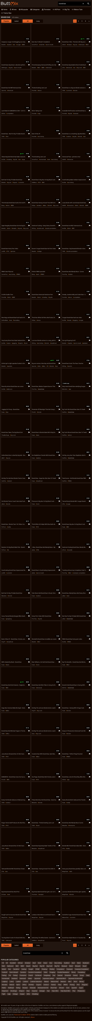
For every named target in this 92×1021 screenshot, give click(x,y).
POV (39, 182)
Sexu (33, 733)
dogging (75, 320)
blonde (75, 90)
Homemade (5, 978)
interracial (81, 44)
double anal (40, 228)
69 (7, 963)
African (20, 963)
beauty (69, 320)
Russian (25, 988)
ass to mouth (49, 44)
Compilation (60, 969)
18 (47, 366)
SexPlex (64, 412)
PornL (64, 940)
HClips (33, 205)
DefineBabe (5, 320)
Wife (28, 994)
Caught (31, 969)
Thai (74, 991)
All (28, 21)
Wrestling (35, 994)
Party (59, 984)
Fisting (15, 975)
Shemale (32, 988)
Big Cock (49, 966)
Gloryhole (68, 975)
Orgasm (38, 984)
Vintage (15, 994)
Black (71, 966)
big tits (11, 67)
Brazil (84, 966)
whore (8, 205)
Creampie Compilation (81, 969)
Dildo (45, 972)
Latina (11, 981)
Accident (13, 963)
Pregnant (84, 984)
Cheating (44, 969)
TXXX (63, 90)
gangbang (9, 619)
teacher (70, 366)
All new (13, 9)
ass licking (41, 136)
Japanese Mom (61, 978)
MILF (87, 44)
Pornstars (46, 9)
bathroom (9, 389)
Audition (66, 963)
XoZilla (3, 159)
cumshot (69, 90)
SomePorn (35, 44)
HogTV (3, 642)
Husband (14, 978)
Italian (30, 978)
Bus (9, 969)
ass (14, 44)
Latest (16, 21)
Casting (24, 969)
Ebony (73, 972)
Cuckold (4, 972)
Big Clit (42, 966)
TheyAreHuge (5, 435)
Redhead (11, 988)
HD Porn (56, 9)
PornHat (34, 90)
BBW (23, 44)
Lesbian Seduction (36, 981)
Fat (10, 975)
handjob (41, 894)
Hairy (87, 975)
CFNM (37, 969)
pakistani (85, 343)
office (7, 733)
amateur (39, 205)
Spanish (74, 988)
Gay (54, 975)
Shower (61, 988)
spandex (9, 366)
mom (37, 504)
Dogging (52, 972)
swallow (38, 458)
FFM (38, 550)
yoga (23, 159)
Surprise (34, 991)
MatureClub (65, 917)
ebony (38, 320)
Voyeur (22, 994)
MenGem (64, 389)
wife (71, 871)
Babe (78, 963)
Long (38, 21)
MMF (87, 205)
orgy (39, 113)
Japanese (37, 978)
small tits (42, 44)
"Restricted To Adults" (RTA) (22, 1015)
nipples (70, 343)
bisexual (76, 113)
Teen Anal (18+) (65, 991)
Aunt (73, 963)
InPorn (64, 550)
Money (82, 981)
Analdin (4, 44)
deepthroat (54, 343)
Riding (18, 988)
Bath (3, 966)
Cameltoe (16, 969)
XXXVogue (4, 67)
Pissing (72, 984)
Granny (75, 975)
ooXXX (3, 251)
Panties (53, 984)
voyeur (9, 343)
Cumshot (23, 972)
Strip (28, 991)
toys (56, 366)
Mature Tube (77, 9)
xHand (64, 44)
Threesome (81, 991)
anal (49, 159)
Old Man (31, 984)
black (8, 228)
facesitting (16, 320)
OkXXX (64, 159)
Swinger (42, 991)
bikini (76, 205)
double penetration (51, 228)
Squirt (81, 988)
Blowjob (77, 966)
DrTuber (4, 894)
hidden (71, 274)
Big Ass (35, 966)
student (9, 44)
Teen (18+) (55, 991)
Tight (3, 994)
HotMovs (34, 182)
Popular (6, 21)
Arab (39, 963)
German (60, 975)
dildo (39, 366)
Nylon (18, 984)
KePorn (64, 688)
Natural (12, 984)
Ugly (9, 994)
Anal (34, 963)
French (31, 975)
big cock (79, 67)
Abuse (33, 1017)
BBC (84, 67)
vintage (40, 251)
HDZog (34, 228)
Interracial (23, 978)
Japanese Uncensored (75, 978)
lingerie (15, 182)
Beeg (3, 205)
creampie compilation (79, 573)
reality (9, 527)
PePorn (4, 527)
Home (4, 9)
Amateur (27, 963)
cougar (19, 44)
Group (82, 975)
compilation (10, 113)
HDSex (3, 113)
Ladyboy (4, 981)
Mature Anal (54, 981)
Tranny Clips (6, 13)
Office (24, 984)
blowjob (69, 44)
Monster (4, 984)
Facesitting (81, 972)
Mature (46, 981)
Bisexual (64, 966)
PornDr (34, 412)
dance (39, 90)
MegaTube (65, 871)
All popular (23, 9)
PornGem (34, 894)
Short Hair (54, 988)
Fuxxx (3, 412)
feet (7, 136)
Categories (35, 9)
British (4, 969)
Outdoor (46, 984)
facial (25, 343)
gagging (14, 343)
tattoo (44, 205)
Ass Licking (58, 963)
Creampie (69, 969)
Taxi (48, 991)
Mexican (63, 981)
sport (37, 274)
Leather (18, 981)
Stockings (14, 991)
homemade (43, 159)
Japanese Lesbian (48, 978)
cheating (9, 159)
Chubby (52, 969)
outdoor (69, 136)
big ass (75, 44)
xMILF (3, 458)
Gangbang (47, 975)
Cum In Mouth (14, 972)
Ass (51, 963)
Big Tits (66, 9)
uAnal (3, 504)
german (13, 251)
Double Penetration (63, 972)
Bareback (86, 963)
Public (4, 988)
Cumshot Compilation (34, 972)
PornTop (64, 274)
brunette (70, 550)
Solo (67, 988)
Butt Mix (10, 4)
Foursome (23, 975)
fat (8, 550)
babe (37, 435)
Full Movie (38, 975)
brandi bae (41, 389)
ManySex (4, 596)
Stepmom (5, 991)
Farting (4, 975)
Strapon (21, 991)
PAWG (18, 274)
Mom (75, 981)
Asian (45, 963)
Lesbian (25, 981)
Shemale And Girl (43, 988)
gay (70, 389)
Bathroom (10, 966)
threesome (71, 205)
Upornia (4, 90)
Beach (28, 966)
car (74, 67)
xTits (63, 67)
